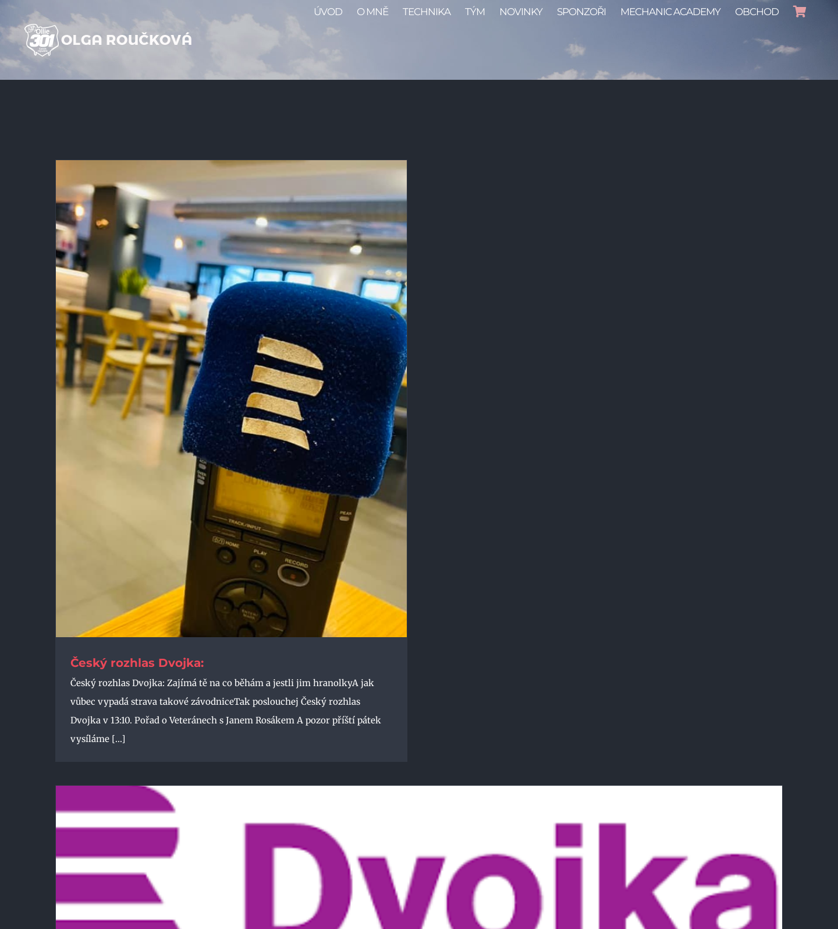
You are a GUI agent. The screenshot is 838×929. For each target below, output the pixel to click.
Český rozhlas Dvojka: (137, 663)
